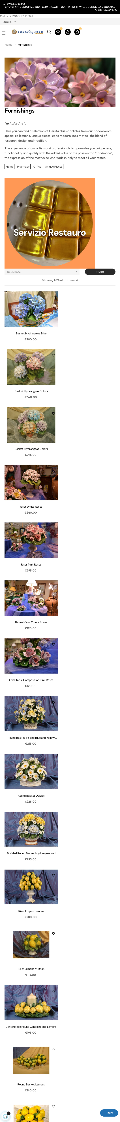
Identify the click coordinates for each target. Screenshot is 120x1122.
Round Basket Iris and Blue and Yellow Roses (89, 505)
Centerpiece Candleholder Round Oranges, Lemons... (89, 965)
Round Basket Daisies (31, 562)
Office (37, 166)
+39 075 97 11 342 (21, 16)
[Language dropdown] (30, 22)
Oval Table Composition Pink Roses (31, 505)
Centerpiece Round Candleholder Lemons (30, 677)
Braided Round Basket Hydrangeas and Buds (89, 563)
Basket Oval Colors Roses (89, 448)
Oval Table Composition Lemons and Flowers (31, 793)
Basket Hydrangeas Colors (89, 333)
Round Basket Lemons (89, 677)
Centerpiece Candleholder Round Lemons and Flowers (89, 793)
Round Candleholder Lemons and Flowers (31, 907)
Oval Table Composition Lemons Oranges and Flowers (89, 908)
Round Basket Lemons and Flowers (89, 849)
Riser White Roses (89, 390)
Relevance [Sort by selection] (43, 272)
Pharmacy (23, 166)
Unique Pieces (53, 166)
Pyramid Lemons (89, 735)
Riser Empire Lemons (31, 620)
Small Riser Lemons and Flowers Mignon (31, 849)
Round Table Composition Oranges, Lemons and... (31, 965)
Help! (109, 1113)
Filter (100, 271)
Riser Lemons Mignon (89, 620)
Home (9, 166)
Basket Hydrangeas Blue (31, 333)
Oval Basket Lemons (31, 735)
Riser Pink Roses (31, 448)
